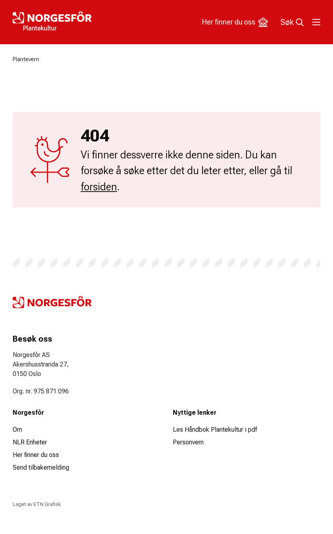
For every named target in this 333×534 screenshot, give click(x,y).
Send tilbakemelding (41, 467)
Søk (292, 22)
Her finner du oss (235, 22)
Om (17, 429)
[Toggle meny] (315, 22)
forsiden (99, 187)
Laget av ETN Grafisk (37, 504)
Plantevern (26, 59)
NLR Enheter (30, 442)
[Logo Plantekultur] (89, 22)
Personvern (188, 442)
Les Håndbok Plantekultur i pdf (215, 429)
